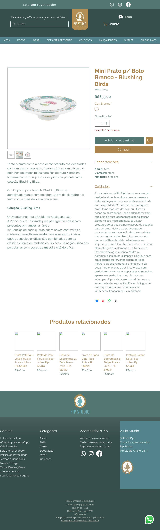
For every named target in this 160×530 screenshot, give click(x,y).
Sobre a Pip (127, 438)
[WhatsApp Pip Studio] (149, 519)
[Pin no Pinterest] (103, 301)
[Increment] (106, 123)
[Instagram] (120, 4)
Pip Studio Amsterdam (133, 450)
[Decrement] (97, 123)
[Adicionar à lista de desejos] (149, 140)
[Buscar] (39, 24)
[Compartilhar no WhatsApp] (109, 301)
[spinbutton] (102, 123)
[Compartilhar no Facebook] (97, 301)
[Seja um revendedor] (40, 4)
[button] (113, 24)
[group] (80, 360)
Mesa (43, 438)
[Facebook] (128, 4)
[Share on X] (115, 301)
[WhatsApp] (111, 4)
